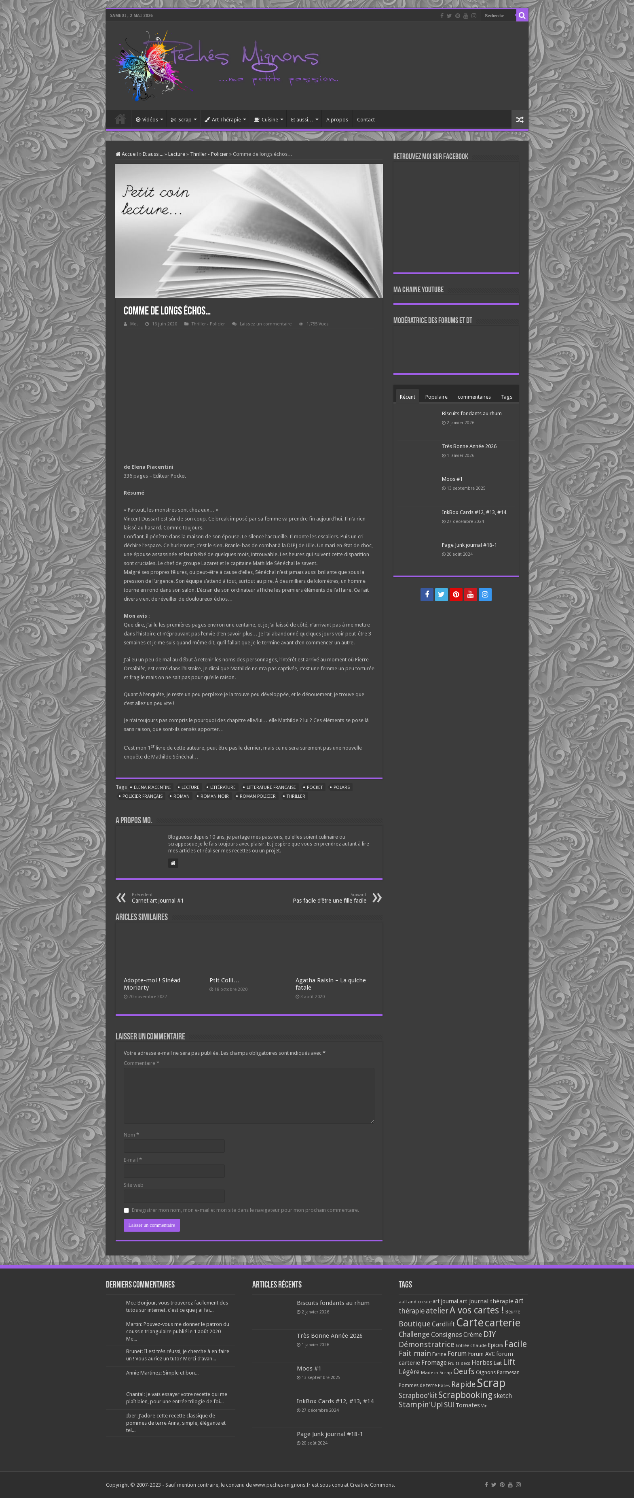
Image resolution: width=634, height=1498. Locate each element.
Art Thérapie (223, 120)
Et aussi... (153, 154)
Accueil (120, 118)
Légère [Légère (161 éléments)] (409, 1372)
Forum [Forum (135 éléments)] (457, 1354)
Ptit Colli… (224, 980)
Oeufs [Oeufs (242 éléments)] (464, 1371)
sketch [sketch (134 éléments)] (503, 1396)
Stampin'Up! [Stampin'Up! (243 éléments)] (421, 1404)
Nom (131, 1135)
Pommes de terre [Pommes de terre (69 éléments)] (418, 1385)
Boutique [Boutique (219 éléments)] (415, 1324)
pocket (315, 787)
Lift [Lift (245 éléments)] (509, 1362)
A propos (337, 120)
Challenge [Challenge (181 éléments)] (414, 1334)
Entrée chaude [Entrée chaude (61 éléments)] (471, 1345)
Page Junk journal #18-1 (469, 545)
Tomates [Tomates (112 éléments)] (468, 1405)
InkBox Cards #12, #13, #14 (474, 512)
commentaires (474, 397)
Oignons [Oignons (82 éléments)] (486, 1372)
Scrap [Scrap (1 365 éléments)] (491, 1383)
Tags (506, 397)
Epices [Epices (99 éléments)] (495, 1345)
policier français (143, 796)
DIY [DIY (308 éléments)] (489, 1334)
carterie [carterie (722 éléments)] (502, 1323)
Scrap (181, 120)
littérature (223, 787)
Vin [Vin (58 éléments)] (484, 1406)
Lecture (176, 154)
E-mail (133, 1160)
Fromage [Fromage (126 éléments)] (434, 1362)
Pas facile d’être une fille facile (324, 898)
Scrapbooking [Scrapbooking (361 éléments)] (465, 1395)
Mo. (134, 324)
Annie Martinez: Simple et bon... (162, 1373)
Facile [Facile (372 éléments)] (515, 1344)
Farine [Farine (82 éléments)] (439, 1354)
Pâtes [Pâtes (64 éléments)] (444, 1385)
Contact (366, 120)
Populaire (436, 397)
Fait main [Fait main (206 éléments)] (415, 1353)
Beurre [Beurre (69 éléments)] (512, 1312)
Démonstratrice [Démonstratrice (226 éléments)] (426, 1344)
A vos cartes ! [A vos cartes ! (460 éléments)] (477, 1310)
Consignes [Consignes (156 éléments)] (446, 1334)
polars (342, 787)
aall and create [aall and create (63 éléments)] (415, 1302)
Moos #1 (452, 479)
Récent (407, 397)
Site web (134, 1185)
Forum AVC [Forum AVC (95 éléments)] (481, 1354)
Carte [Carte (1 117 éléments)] (470, 1322)
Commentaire (141, 1063)
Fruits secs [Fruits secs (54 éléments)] (459, 1363)
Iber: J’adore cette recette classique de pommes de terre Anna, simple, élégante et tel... (176, 1423)
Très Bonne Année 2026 (469, 446)
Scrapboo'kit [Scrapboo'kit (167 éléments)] (418, 1396)
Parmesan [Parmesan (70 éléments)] (508, 1372)
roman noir (215, 796)
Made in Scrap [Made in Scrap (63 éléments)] (436, 1372)
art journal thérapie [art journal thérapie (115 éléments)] (486, 1301)
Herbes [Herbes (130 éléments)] (481, 1362)
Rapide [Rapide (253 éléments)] (463, 1384)
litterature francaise (271, 787)
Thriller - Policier (209, 154)
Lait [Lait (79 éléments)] (498, 1363)
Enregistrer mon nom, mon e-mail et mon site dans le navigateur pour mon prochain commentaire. (245, 1210)
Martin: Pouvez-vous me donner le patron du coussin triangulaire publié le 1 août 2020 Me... (177, 1331)
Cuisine (266, 120)
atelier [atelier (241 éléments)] (437, 1310)
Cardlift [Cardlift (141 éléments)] (443, 1324)
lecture (190, 787)
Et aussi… (302, 120)
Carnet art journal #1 (173, 898)
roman (181, 796)
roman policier (258, 796)
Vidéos (147, 120)
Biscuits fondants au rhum (472, 413)
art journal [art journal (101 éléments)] (445, 1301)
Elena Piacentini (152, 787)
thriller (296, 796)
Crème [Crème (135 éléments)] (472, 1335)
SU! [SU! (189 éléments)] (449, 1404)
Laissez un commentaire (266, 324)
